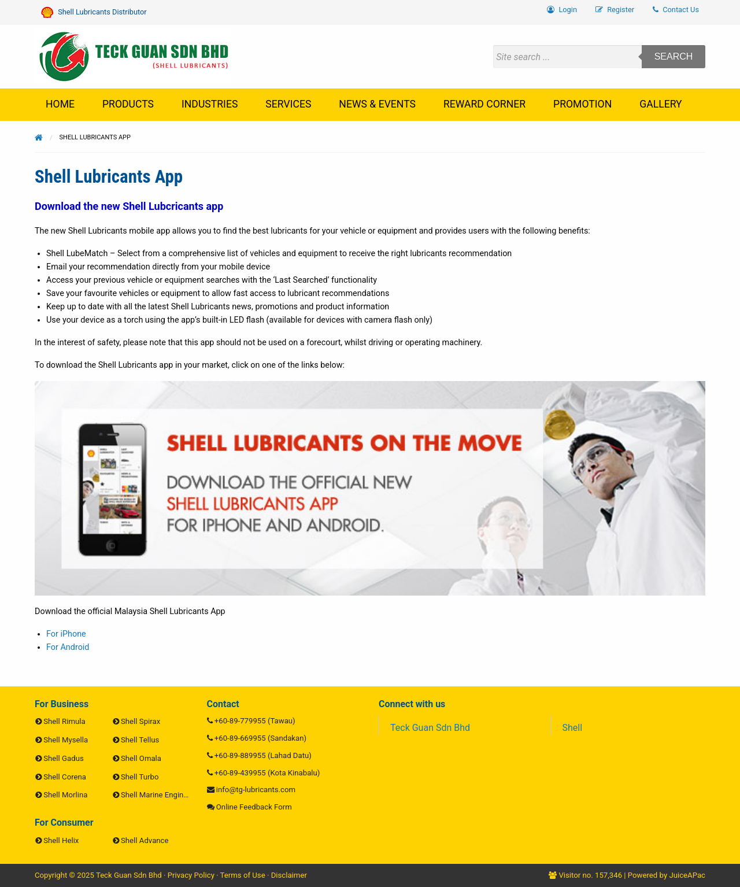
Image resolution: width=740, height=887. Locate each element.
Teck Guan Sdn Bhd (430, 727)
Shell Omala (141, 758)
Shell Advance (144, 840)
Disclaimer (289, 875)
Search (673, 56)
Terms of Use (242, 875)
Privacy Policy (191, 875)
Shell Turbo (139, 777)
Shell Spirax (140, 721)
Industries (210, 104)
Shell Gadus (63, 758)
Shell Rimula (64, 721)
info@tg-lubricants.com (255, 789)
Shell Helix (61, 840)
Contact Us (676, 9)
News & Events (377, 104)
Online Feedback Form (254, 807)
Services (288, 104)
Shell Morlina (65, 794)
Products (128, 104)
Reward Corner (484, 104)
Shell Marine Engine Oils (161, 794)
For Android (67, 647)
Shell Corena (64, 777)
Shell (573, 727)
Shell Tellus (140, 740)
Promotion (582, 104)
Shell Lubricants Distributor (94, 12)
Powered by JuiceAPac (666, 875)
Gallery (660, 104)
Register (614, 9)
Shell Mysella (65, 740)
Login (562, 9)
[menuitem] (675, 10)
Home (60, 104)
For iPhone (66, 634)
